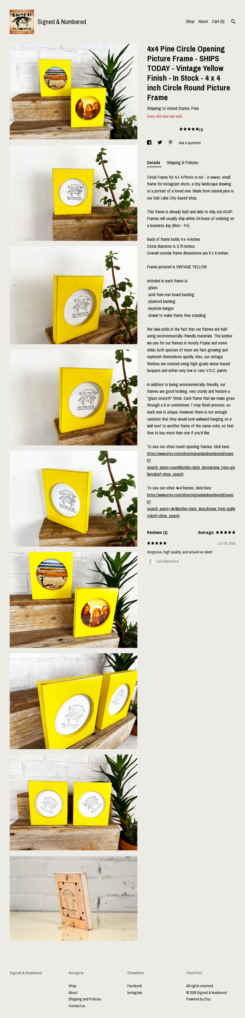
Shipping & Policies (182, 162)
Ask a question (190, 142)
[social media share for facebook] (149, 142)
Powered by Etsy (198, 999)
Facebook (134, 985)
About (203, 21)
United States (178, 108)
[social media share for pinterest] (170, 142)
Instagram (134, 992)
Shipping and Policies (85, 999)
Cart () (218, 21)
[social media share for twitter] (160, 142)
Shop (190, 21)
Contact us (77, 1005)
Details (154, 162)
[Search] (233, 22)
